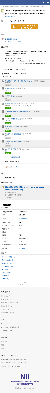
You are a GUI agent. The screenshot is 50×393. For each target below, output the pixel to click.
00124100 (22, 248)
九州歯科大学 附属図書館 (13, 141)
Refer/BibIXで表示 (7, 266)
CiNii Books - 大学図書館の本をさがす (13, 327)
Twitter (3, 348)
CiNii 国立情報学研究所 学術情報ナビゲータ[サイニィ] (8, 2)
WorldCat (16, 167)
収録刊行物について (7, 299)
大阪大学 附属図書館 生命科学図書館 (16, 111)
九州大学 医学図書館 (11, 149)
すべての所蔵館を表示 (13, 157)
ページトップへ (25, 284)
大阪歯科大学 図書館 (11, 103)
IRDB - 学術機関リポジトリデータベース (13, 363)
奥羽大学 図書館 (10, 96)
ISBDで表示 (5, 279)
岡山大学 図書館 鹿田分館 (13, 119)
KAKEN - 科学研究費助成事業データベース (14, 359)
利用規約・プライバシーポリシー (11, 302)
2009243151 (23, 219)
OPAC (8, 93)
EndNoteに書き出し (8, 260)
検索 (43, 2)
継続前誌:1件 (9, 16)
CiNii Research (5, 324)
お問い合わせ (5, 309)
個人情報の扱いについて (8, 306)
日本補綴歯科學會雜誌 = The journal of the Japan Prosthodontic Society (24, 188)
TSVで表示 (5, 276)
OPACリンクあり (7, 77)
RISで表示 (5, 269)
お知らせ (4, 341)
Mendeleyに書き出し (8, 263)
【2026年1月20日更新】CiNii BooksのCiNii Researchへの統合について (23, 6)
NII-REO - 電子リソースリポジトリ (12, 366)
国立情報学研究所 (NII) (8, 313)
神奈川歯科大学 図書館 (12, 126)
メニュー (47, 2)
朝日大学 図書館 (10, 88)
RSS (2, 345)
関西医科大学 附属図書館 (13, 134)
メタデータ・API (6, 330)
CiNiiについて (5, 296)
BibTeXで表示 (6, 272)
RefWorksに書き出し (8, 257)
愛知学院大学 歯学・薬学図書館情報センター (19, 81)
